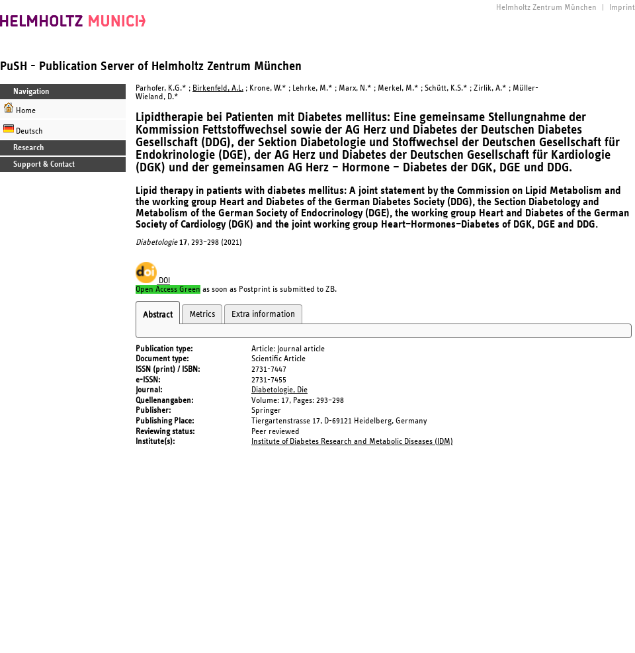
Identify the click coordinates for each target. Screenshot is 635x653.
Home (19, 109)
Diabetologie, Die (279, 390)
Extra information (263, 314)
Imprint (622, 7)
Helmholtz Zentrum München (546, 7)
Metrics (202, 314)
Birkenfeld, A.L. (217, 88)
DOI (153, 281)
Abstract (158, 315)
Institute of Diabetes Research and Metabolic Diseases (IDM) (352, 441)
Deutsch (23, 129)
